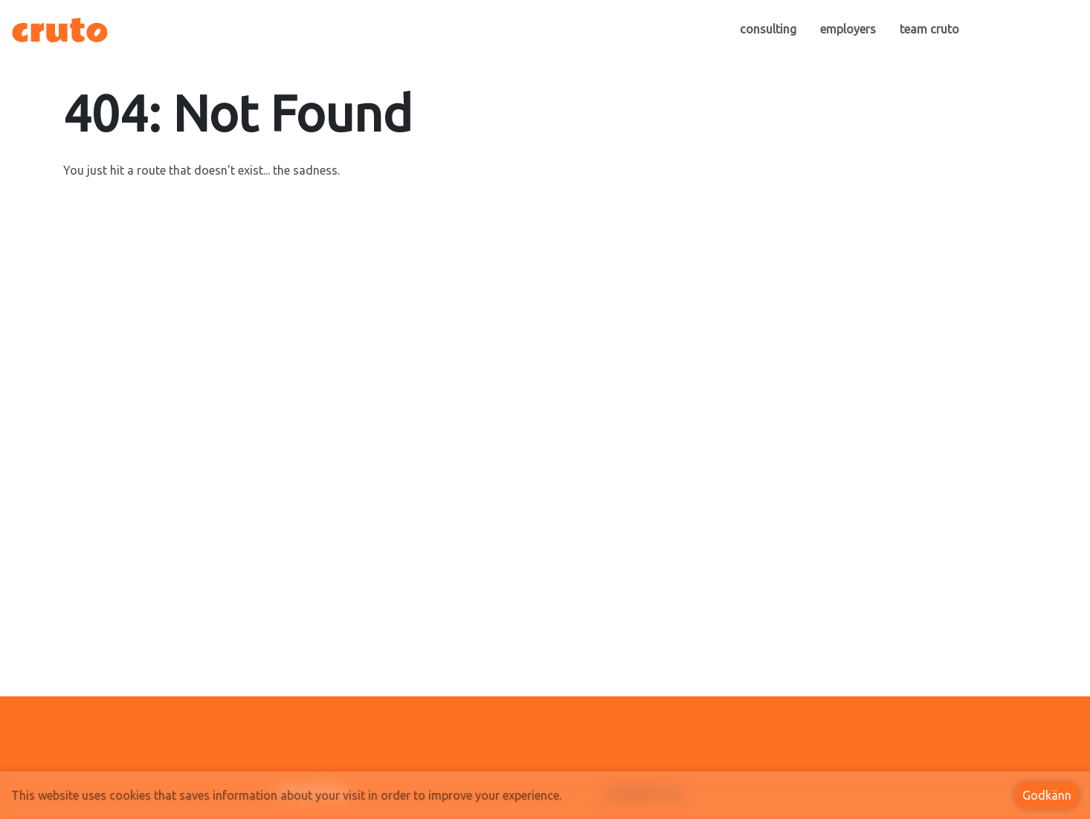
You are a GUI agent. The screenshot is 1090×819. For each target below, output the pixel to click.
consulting (768, 29)
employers (848, 29)
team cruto (929, 29)
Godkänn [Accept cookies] (1046, 795)
